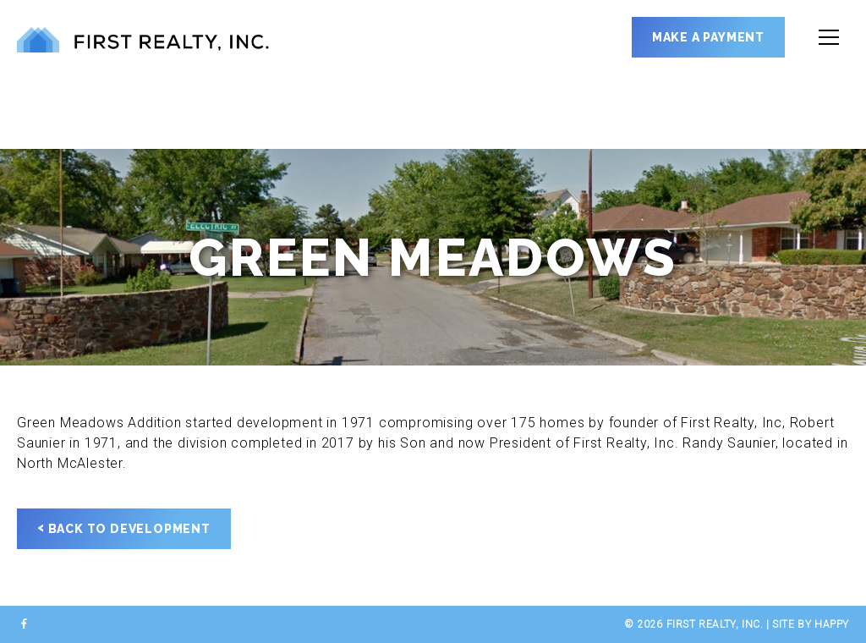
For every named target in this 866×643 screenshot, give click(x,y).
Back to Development (124, 528)
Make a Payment (708, 37)
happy (831, 624)
